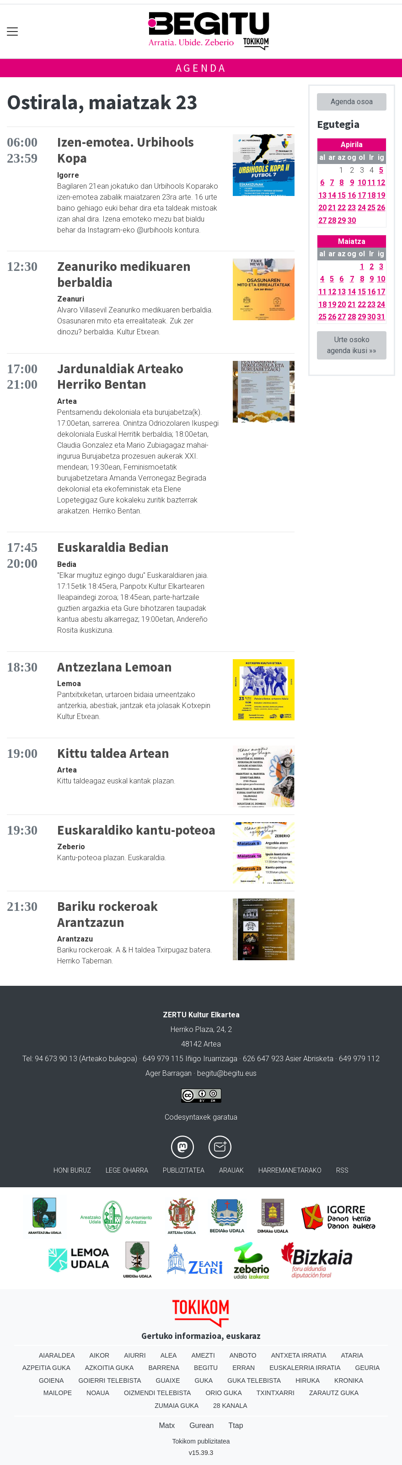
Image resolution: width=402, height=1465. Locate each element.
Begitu (206, 1367)
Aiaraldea (57, 1355)
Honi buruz (72, 1170)
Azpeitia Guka (46, 1367)
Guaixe (168, 1380)
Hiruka (307, 1380)
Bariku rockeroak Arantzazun (107, 914)
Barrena (163, 1367)
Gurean (201, 1425)
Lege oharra (127, 1170)
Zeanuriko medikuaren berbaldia (124, 274)
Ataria (352, 1355)
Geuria (367, 1367)
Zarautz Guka (334, 1392)
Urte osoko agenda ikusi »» (351, 345)
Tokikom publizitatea (201, 1441)
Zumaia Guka (176, 1405)
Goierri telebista (109, 1380)
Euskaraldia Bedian (113, 547)
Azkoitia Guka (109, 1367)
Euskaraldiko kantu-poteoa (136, 830)
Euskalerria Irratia (304, 1367)
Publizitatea (183, 1170)
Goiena (51, 1380)
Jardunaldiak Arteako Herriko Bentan (120, 376)
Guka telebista (254, 1380)
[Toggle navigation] (12, 31)
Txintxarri (276, 1392)
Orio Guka (223, 1392)
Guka (203, 1380)
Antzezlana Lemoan (114, 667)
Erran (243, 1367)
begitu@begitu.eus (227, 1073)
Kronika (348, 1380)
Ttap (236, 1425)
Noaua (97, 1392)
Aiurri (134, 1355)
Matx (167, 1425)
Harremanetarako (290, 1170)
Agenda (201, 68)
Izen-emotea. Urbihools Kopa (125, 150)
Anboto (243, 1355)
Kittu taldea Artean (113, 753)
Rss (342, 1170)
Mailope (57, 1392)
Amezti (202, 1355)
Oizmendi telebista (157, 1392)
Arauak (231, 1170)
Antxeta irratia (299, 1355)
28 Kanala (230, 1405)
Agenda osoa (352, 101)
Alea (169, 1355)
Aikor (100, 1355)
